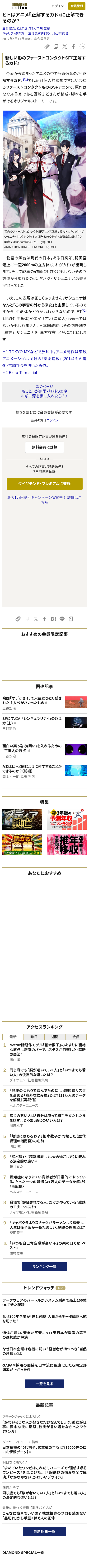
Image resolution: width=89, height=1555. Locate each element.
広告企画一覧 (13, 1468)
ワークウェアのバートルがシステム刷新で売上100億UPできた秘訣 (44, 1207)
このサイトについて (15, 1525)
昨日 (34, 941)
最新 (13, 941)
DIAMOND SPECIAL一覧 (23, 1457)
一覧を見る (44, 1288)
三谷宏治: (26, 28)
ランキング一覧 (44, 1171)
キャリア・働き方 (13, 33)
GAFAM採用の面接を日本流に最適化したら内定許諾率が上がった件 (44, 1272)
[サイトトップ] (18, 6)
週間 (55, 941)
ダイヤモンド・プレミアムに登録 (44, 484)
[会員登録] (76, 6)
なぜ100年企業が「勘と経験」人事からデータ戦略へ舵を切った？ (44, 1223)
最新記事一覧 (45, 1436)
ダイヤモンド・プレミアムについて (24, 1533)
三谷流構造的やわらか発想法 (48, 33)
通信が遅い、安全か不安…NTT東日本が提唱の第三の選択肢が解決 (44, 1239)
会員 (76, 941)
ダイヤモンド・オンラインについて (26, 1513)
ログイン (58, 6)
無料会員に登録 (44, 447)
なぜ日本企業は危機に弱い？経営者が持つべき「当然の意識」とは (44, 1255)
